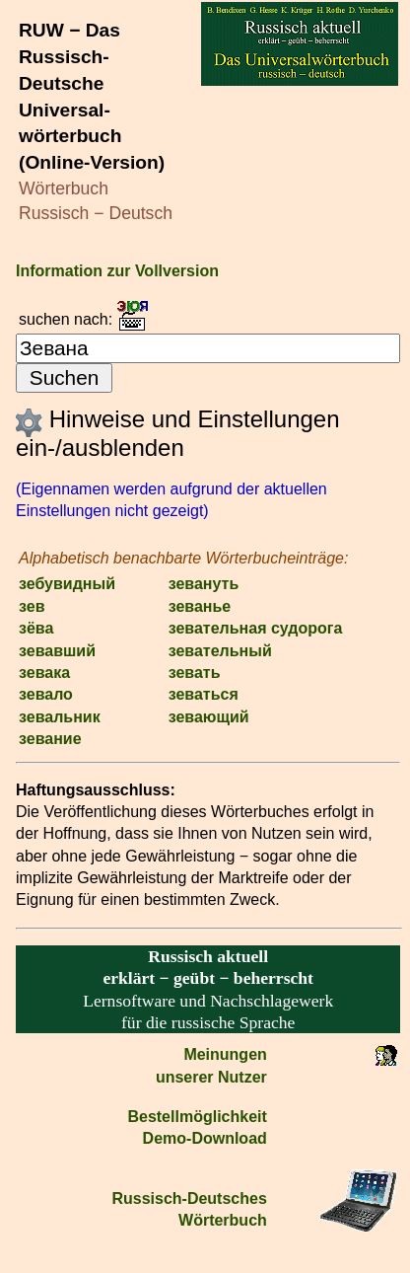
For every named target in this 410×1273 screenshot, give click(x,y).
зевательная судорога (256, 628)
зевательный (220, 650)
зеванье (200, 606)
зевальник (60, 717)
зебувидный (67, 583)
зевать (195, 672)
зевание (50, 738)
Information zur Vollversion (117, 270)
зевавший (57, 650)
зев (31, 606)
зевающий (209, 717)
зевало (46, 694)
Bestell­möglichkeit (196, 1116)
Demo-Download (205, 1138)
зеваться (204, 694)
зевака (44, 672)
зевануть (204, 583)
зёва (36, 628)
